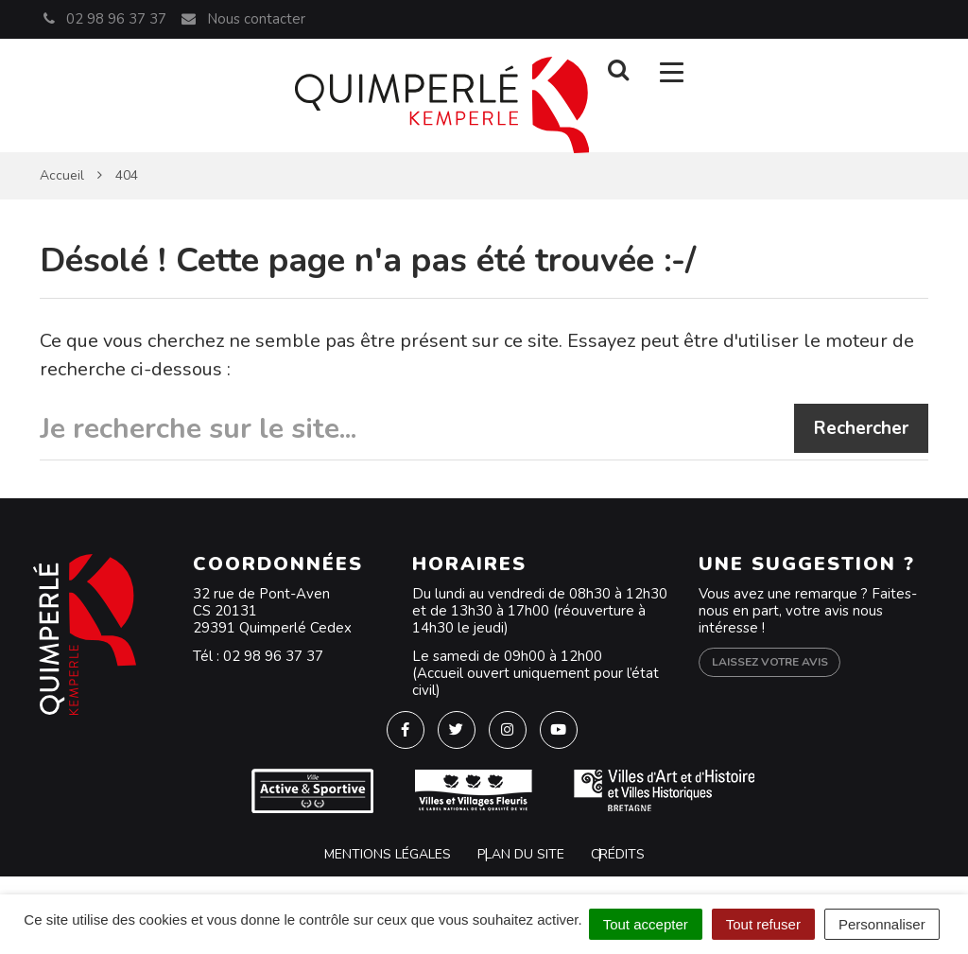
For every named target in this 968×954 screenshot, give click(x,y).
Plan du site (520, 854)
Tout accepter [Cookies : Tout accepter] (645, 924)
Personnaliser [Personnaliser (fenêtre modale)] (881, 924)
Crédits (618, 854)
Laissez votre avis (770, 661)
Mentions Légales (387, 854)
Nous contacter (242, 18)
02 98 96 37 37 (273, 656)
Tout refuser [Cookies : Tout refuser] (763, 924)
